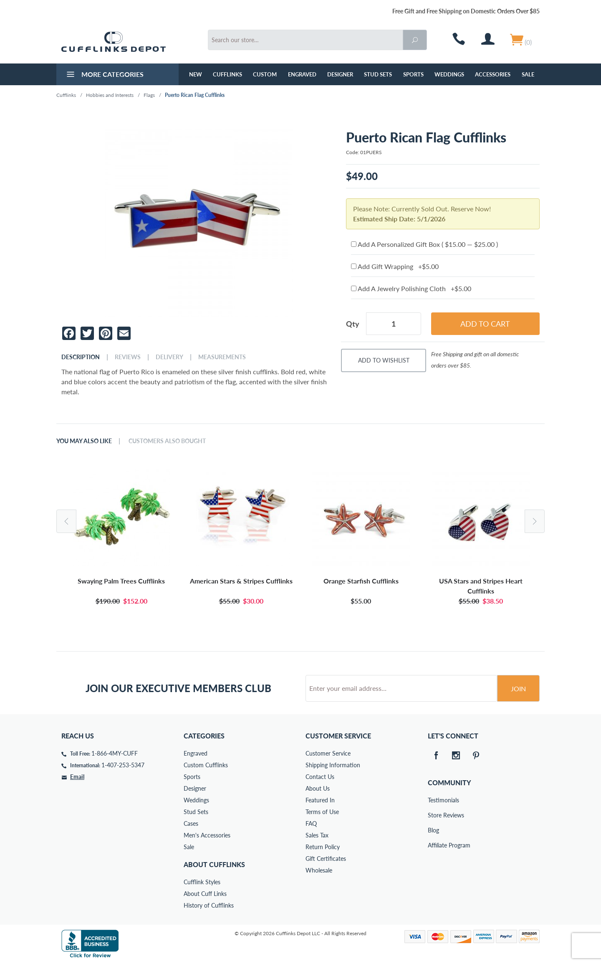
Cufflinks (227, 74)
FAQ (311, 823)
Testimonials (433, 800)
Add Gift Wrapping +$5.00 (395, 266)
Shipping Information (333, 765)
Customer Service (328, 753)
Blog (433, 830)
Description (80, 357)
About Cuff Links (205, 893)
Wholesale (319, 870)
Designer (340, 74)
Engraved (302, 74)
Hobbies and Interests (110, 95)
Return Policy (323, 846)
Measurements (222, 357)
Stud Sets (378, 74)
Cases (191, 823)
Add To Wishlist (383, 360)
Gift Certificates (326, 858)
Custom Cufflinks (206, 765)
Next (535, 521)
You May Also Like (84, 441)
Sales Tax (317, 835)
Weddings (449, 74)
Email (77, 776)
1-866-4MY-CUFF (114, 753)
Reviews (128, 357)
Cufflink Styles (202, 881)
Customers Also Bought (167, 441)
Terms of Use (322, 811)
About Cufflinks (214, 864)
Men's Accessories (207, 835)
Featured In (320, 800)
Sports (413, 74)
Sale (528, 74)
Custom (265, 74)
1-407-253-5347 (122, 765)
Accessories (492, 74)
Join (518, 689)
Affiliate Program (433, 845)
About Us (318, 788)
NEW (195, 74)
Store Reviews (433, 815)
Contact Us (320, 776)
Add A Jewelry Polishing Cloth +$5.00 (411, 288)
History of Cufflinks (209, 905)
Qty (352, 323)
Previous (66, 521)
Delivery (169, 357)
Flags (149, 95)
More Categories (104, 75)
